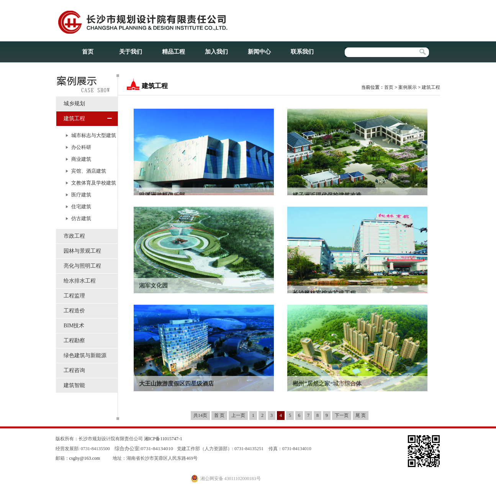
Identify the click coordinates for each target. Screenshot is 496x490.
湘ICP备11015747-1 (163, 438)
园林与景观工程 (82, 251)
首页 (87, 52)
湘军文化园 (153, 286)
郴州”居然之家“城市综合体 (327, 384)
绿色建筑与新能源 (85, 355)
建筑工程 (74, 118)
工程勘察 (74, 340)
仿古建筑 (81, 218)
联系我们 (302, 52)
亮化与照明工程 (82, 266)
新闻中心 (259, 52)
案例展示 (407, 87)
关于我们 (130, 52)
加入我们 (216, 52)
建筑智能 (74, 385)
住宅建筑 (81, 206)
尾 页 (360, 415)
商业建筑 (81, 159)
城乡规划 (74, 103)
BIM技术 (74, 325)
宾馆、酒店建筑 (88, 171)
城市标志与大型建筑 (93, 135)
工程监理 (74, 296)
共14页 (200, 415)
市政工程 (74, 236)
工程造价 (74, 311)
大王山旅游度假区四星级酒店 (176, 384)
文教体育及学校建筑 (93, 183)
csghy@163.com (84, 458)
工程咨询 (74, 370)
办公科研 (81, 147)
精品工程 (173, 52)
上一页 (238, 415)
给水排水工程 (80, 281)
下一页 (342, 415)
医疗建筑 (81, 195)
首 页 (219, 415)
